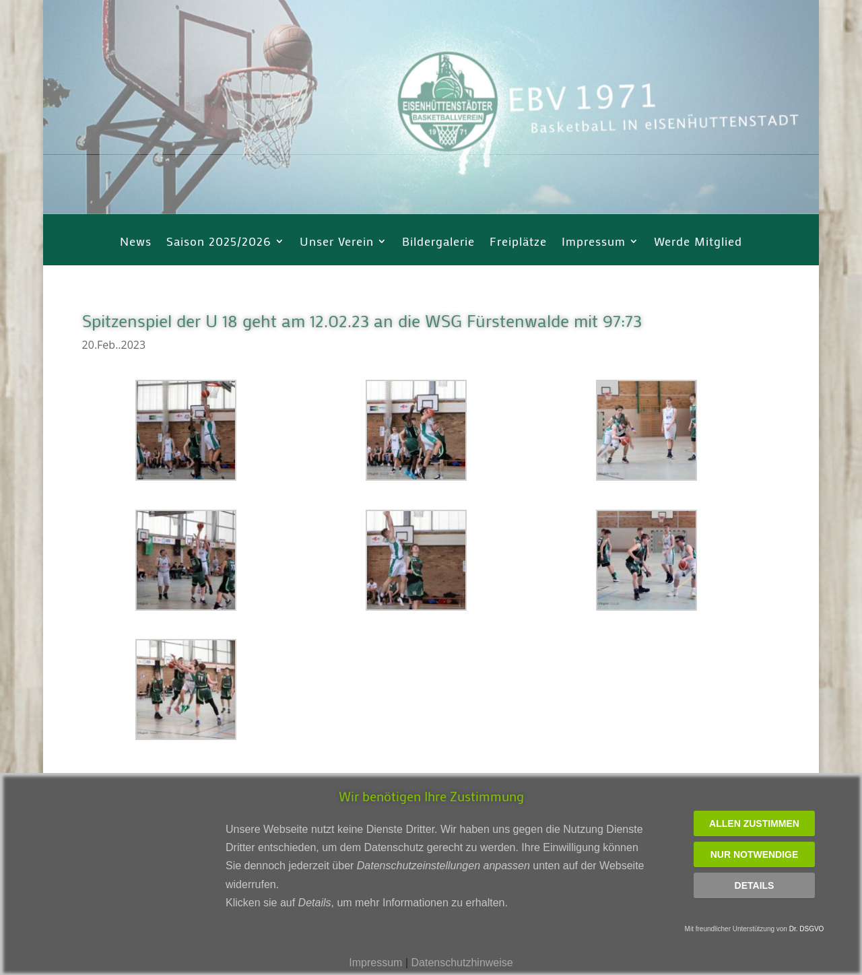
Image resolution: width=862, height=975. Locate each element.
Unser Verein (337, 242)
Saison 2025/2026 (218, 242)
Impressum (594, 242)
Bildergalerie (438, 242)
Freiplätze (518, 242)
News (136, 242)
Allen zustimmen (754, 823)
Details (754, 885)
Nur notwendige (754, 854)
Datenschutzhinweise (461, 962)
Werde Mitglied (698, 242)
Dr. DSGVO (806, 929)
